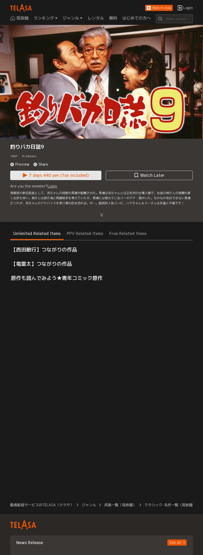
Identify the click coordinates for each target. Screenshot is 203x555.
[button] (159, 8)
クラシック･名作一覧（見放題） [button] (170, 504)
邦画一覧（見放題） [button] (120, 504)
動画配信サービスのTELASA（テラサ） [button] (42, 504)
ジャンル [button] (89, 504)
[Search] (174, 18)
